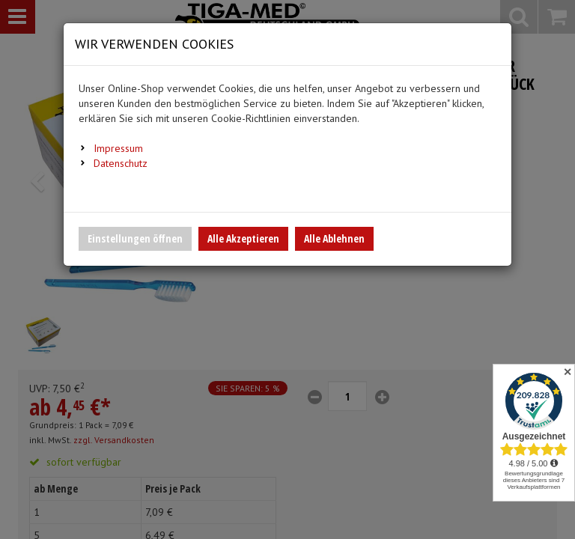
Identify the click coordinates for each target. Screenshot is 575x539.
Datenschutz (120, 163)
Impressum (118, 148)
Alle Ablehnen (334, 238)
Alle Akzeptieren (243, 238)
